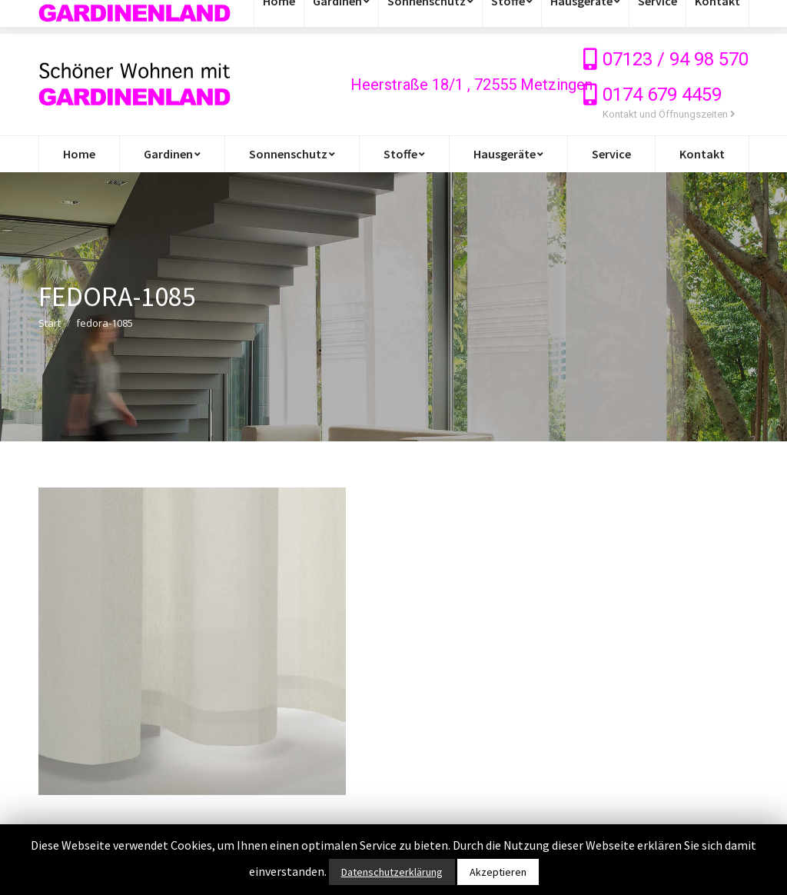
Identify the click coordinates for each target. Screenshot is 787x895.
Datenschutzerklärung (392, 872)
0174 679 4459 (662, 94)
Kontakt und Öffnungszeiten (669, 114)
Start (49, 323)
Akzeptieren (498, 872)
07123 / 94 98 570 (676, 59)
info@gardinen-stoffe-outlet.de (133, 17)
